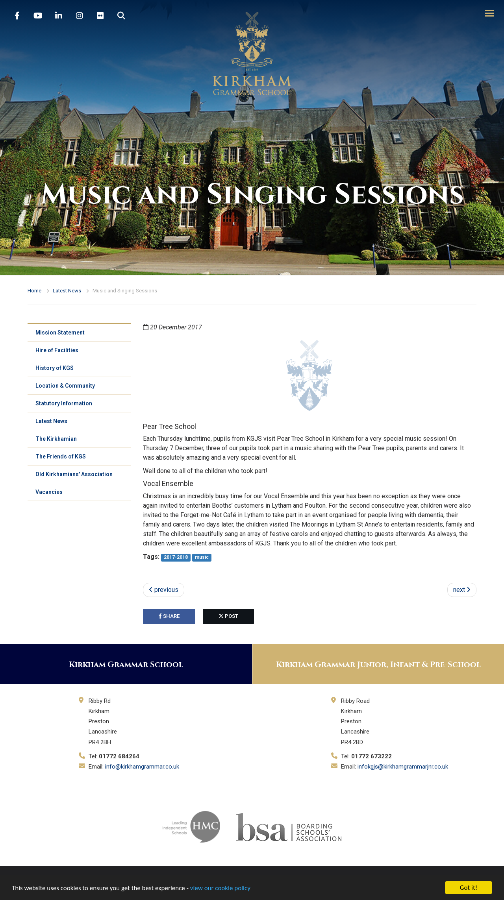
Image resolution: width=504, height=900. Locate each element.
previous (163, 589)
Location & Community (65, 386)
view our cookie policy (220, 888)
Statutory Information (63, 403)
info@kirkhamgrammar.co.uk (142, 766)
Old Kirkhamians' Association (74, 474)
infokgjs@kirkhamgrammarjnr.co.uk (403, 766)
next (462, 589)
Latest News (67, 291)
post (228, 616)
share (169, 616)
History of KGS (54, 368)
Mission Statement (60, 332)
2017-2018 (176, 557)
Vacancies (49, 492)
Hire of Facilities (56, 350)
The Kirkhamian (56, 439)
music (202, 557)
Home (34, 291)
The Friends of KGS (60, 456)
